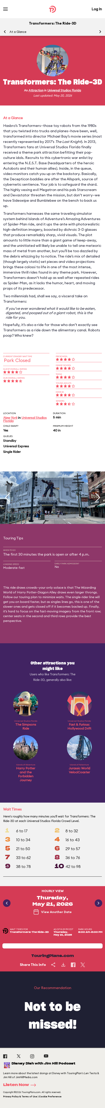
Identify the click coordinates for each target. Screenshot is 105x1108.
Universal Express (16, 446)
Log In (97, 9)
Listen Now (21, 1085)
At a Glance (18, 32)
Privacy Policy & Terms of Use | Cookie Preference (32, 1096)
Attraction (36, 90)
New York (10, 418)
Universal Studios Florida (64, 90)
